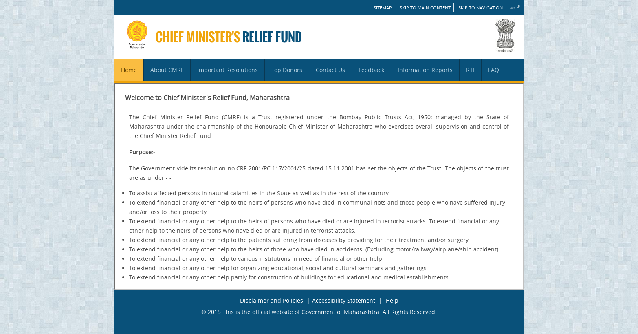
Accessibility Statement (343, 300)
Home (129, 70)
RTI (470, 70)
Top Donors (286, 70)
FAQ (493, 70)
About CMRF (167, 70)
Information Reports (425, 70)
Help (392, 300)
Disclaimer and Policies (271, 300)
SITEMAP (383, 7)
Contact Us (330, 70)
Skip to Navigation (480, 7)
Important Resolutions (227, 70)
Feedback (371, 70)
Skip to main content (425, 7)
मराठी (515, 7)
